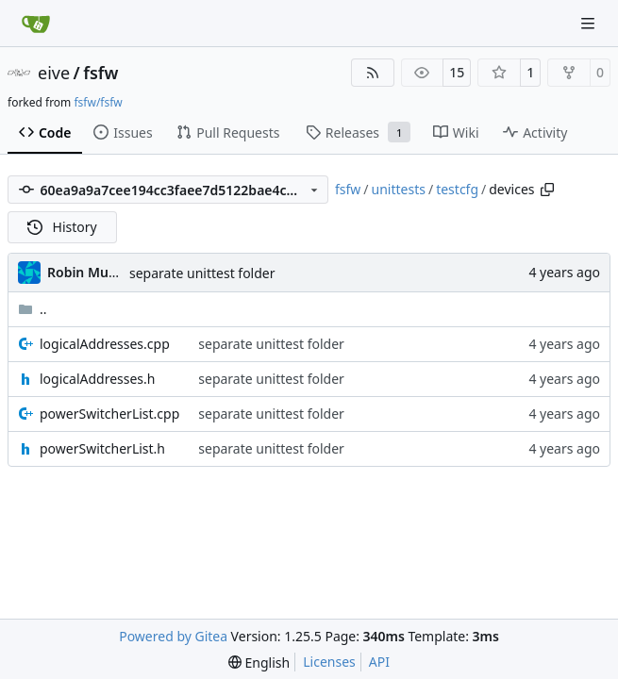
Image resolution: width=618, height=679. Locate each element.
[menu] (259, 662)
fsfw (100, 72)
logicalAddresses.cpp (105, 344)
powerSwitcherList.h (102, 448)
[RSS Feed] (372, 72)
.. (32, 309)
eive (54, 72)
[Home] (35, 24)
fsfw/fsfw (98, 102)
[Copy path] (547, 189)
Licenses (329, 662)
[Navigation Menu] (590, 23)
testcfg (457, 189)
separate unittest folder (202, 273)
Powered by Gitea (173, 636)
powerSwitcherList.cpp (109, 413)
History (62, 227)
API (379, 662)
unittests (399, 189)
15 (456, 72)
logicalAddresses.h (97, 379)
